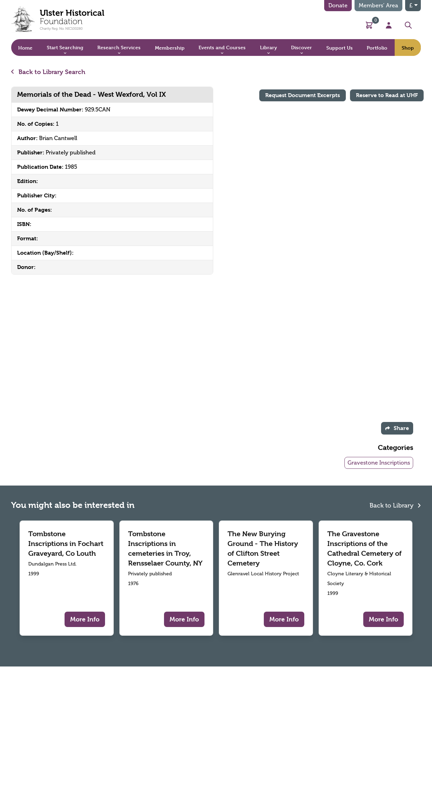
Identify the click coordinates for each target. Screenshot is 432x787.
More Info (84, 619)
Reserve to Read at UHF (387, 95)
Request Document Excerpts (302, 95)
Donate (338, 5)
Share (397, 428)
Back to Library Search (48, 71)
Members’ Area (378, 5)
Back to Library (395, 505)
